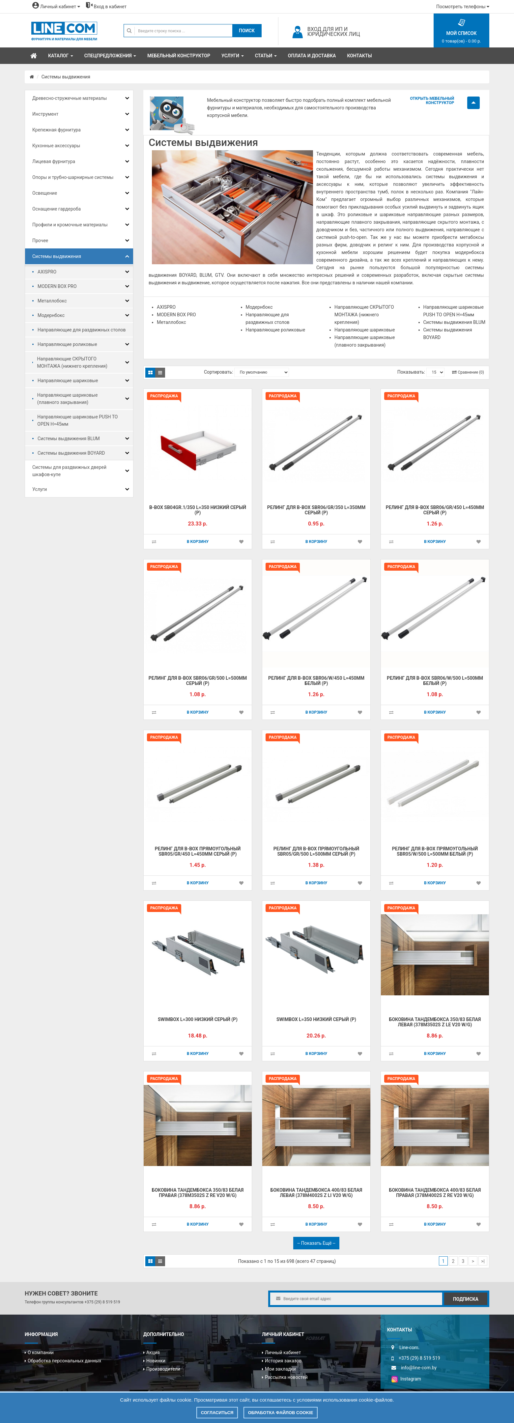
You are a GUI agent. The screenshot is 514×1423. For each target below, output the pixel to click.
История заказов (283, 1360)
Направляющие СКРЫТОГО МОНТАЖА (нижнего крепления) (72, 362)
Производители (163, 1369)
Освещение (44, 193)
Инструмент (45, 114)
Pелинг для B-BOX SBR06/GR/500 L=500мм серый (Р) (198, 680)
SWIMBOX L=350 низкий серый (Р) (316, 1019)
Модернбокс (51, 315)
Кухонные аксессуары (56, 145)
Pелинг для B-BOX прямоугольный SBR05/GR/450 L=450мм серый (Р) (198, 851)
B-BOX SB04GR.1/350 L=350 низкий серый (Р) (197, 510)
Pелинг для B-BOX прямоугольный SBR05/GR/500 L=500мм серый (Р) (316, 851)
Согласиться (217, 1412)
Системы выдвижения (66, 76)
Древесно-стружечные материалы (69, 98)
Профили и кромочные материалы (70, 224)
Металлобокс (52, 300)
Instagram (406, 1378)
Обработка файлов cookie (280, 1412)
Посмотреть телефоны (462, 6)
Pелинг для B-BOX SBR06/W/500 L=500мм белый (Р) (435, 680)
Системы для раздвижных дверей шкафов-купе (69, 471)
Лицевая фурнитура (53, 161)
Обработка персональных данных (64, 1360)
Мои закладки (280, 1369)
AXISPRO (47, 271)
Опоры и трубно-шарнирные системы (72, 177)
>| (483, 1261)
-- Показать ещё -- (316, 1243)
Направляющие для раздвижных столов (82, 329)
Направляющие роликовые (67, 344)
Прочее (40, 240)
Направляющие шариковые (68, 380)
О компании (41, 1352)
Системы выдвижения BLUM (69, 438)
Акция (153, 1352)
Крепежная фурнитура (56, 129)
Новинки (155, 1360)
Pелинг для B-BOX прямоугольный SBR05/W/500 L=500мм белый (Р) (435, 851)
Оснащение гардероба (56, 209)
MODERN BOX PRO (57, 286)
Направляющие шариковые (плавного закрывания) (67, 398)
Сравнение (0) (471, 372)
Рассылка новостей (286, 1377)
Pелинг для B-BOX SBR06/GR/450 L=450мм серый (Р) (435, 510)
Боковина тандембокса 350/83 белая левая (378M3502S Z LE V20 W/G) (435, 1022)
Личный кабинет (283, 1352)
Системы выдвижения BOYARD (71, 453)
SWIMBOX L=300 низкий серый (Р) (198, 1019)
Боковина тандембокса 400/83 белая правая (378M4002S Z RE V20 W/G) (435, 1192)
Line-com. (409, 1347)
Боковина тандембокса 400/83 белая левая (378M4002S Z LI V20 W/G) (316, 1192)
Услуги (39, 489)
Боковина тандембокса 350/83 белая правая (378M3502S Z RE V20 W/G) (198, 1192)
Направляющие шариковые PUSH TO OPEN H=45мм (77, 420)
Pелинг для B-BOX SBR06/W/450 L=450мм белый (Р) (316, 680)
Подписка (465, 1299)
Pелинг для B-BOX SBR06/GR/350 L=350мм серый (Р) (316, 510)
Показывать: (411, 372)
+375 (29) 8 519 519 (102, 1302)
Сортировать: (218, 372)
